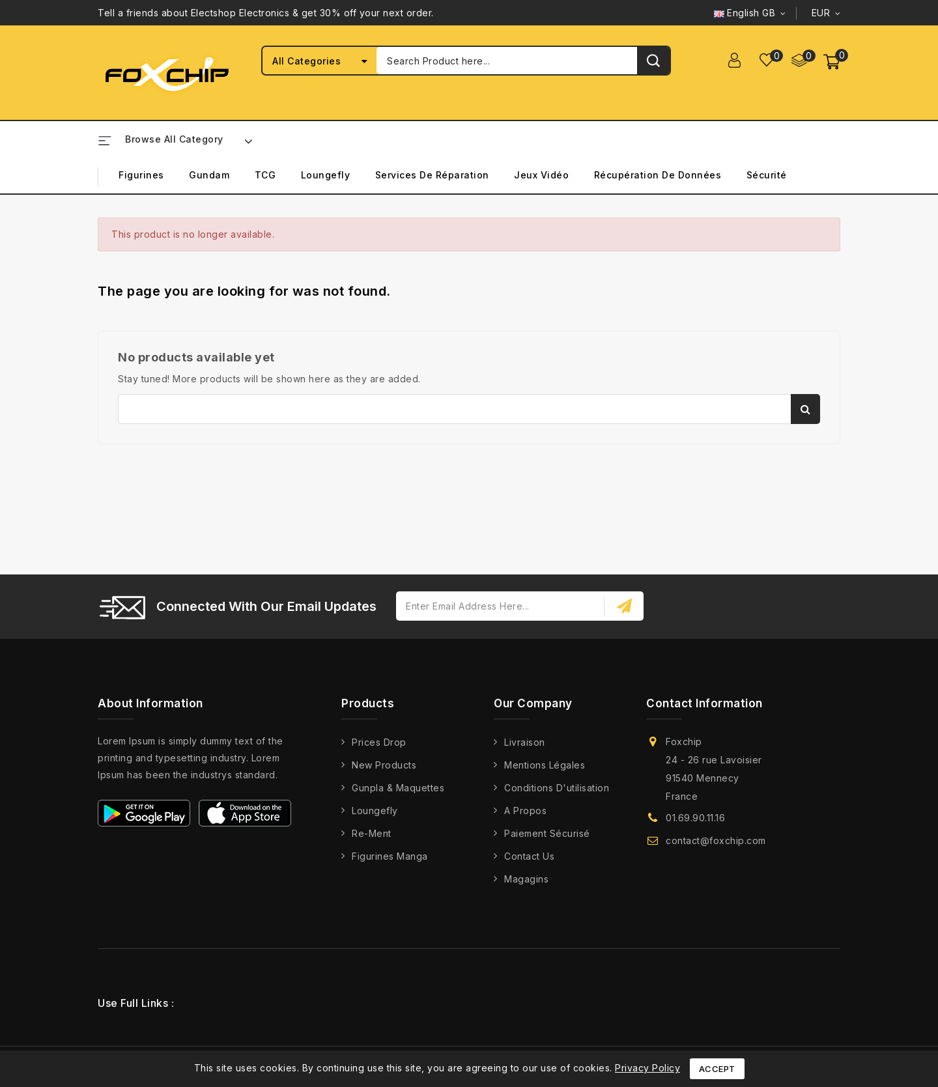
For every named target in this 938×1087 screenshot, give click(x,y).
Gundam (209, 174)
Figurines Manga (390, 856)
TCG (265, 174)
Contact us (529, 856)
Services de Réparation (432, 174)
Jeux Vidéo (541, 174)
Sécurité (766, 174)
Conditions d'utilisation (556, 787)
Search (805, 409)
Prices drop (379, 742)
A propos (525, 810)
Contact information (704, 703)
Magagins (526, 878)
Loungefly (325, 174)
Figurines (141, 174)
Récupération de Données (658, 174)
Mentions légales (544, 764)
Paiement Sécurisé (547, 833)
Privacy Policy (647, 1067)
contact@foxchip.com (716, 840)
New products (384, 764)
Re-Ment (371, 833)
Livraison (524, 742)
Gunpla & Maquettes (398, 787)
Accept (717, 1069)
